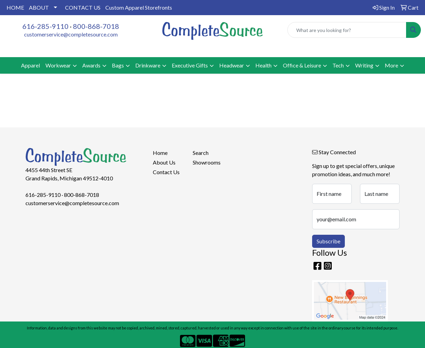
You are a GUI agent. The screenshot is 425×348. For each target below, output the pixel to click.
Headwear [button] (231, 65)
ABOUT (39, 7)
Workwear (58, 65)
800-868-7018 (96, 26)
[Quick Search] (346, 30)
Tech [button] (338, 65)
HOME (15, 7)
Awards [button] (91, 65)
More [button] (391, 65)
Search (201, 152)
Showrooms (207, 162)
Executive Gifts (190, 65)
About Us (164, 162)
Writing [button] (364, 65)
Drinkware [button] (147, 65)
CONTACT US (82, 7)
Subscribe (328, 241)
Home (160, 152)
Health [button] (263, 65)
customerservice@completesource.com (71, 34)
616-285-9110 (45, 26)
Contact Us (166, 172)
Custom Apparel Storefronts (138, 7)
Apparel (30, 65)
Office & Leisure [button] (302, 65)
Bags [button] (118, 65)
